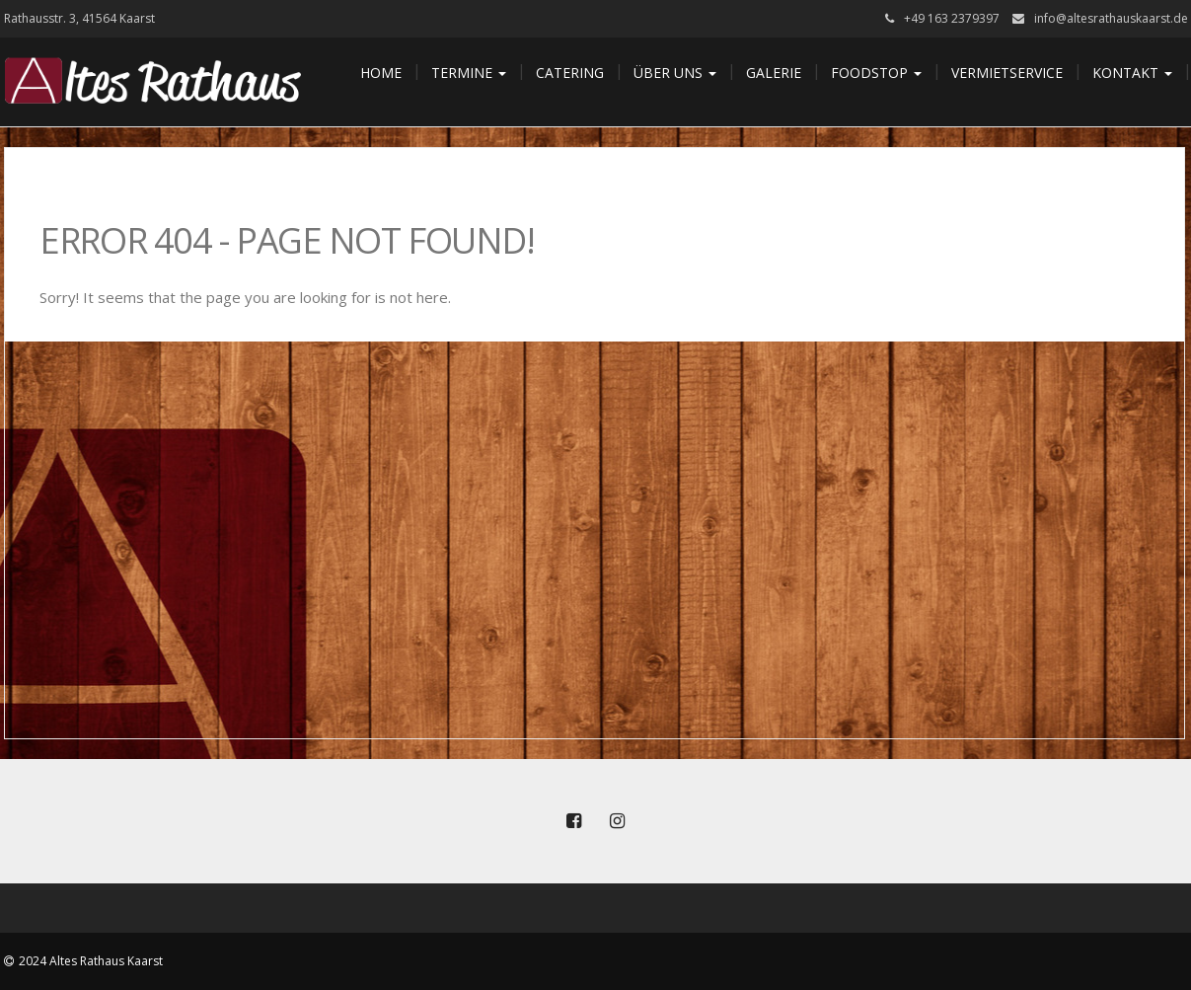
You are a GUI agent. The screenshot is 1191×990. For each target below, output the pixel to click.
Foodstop (876, 72)
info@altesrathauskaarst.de (1111, 18)
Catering (570, 72)
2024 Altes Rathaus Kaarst (91, 960)
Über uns (674, 72)
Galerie (773, 72)
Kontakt (1132, 72)
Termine (468, 72)
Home (381, 72)
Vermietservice (1007, 72)
